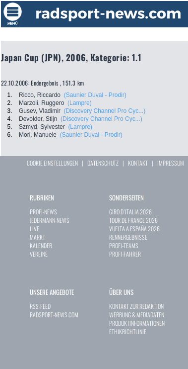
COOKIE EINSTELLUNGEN (52, 163)
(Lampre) (79, 102)
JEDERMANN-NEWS (49, 220)
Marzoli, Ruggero (41, 102)
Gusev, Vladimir (40, 110)
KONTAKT (138, 163)
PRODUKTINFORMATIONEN (137, 323)
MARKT (37, 237)
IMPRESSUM (170, 163)
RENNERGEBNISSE (128, 237)
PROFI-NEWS (43, 211)
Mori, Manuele (38, 134)
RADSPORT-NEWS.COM (54, 314)
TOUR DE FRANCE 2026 (133, 220)
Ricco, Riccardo (40, 95)
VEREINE (39, 254)
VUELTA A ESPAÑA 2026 (134, 228)
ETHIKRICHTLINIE (127, 331)
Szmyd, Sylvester (42, 126)
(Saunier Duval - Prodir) (95, 95)
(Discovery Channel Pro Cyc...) (104, 110)
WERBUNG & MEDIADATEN (136, 314)
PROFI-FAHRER (125, 254)
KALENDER (41, 245)
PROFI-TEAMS (123, 245)
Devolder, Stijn (38, 118)
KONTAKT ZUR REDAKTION (136, 306)
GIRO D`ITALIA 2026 (130, 211)
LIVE (34, 228)
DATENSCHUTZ (103, 163)
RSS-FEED (40, 306)
